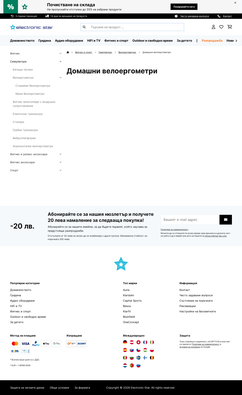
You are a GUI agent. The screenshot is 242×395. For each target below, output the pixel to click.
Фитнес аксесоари (22, 162)
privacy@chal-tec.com (216, 236)
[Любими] (221, 27)
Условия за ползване (189, 347)
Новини (232, 40)
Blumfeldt (129, 316)
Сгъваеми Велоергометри (32, 85)
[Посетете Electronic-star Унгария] (145, 350)
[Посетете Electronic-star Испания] (125, 350)
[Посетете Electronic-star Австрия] (132, 342)
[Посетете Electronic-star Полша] (152, 350)
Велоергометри (23, 77)
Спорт (14, 170)
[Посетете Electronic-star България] (132, 358)
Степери (18, 122)
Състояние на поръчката (196, 300)
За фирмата (82, 387)
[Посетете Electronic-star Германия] (125, 342)
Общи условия (59, 387)
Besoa (127, 306)
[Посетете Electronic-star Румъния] (125, 358)
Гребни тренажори (25, 130)
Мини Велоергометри (29, 93)
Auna (126, 290)
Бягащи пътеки (23, 69)
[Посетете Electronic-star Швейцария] (138, 342)
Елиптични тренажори (28, 114)
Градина (15, 295)
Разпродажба (212, 40)
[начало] (71, 52)
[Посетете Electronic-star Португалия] (132, 365)
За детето (17, 322)
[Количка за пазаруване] (229, 27)
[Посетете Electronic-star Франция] (145, 342)
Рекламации (187, 306)
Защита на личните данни (27, 387)
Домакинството (20, 290)
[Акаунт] (213, 27)
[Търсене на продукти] (132, 27)
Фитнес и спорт (84, 52)
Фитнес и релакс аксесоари (28, 154)
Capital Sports (132, 300)
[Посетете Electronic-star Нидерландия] (125, 365)
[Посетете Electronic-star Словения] (138, 365)
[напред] (236, 40)
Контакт (227, 16)
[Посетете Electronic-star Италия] (152, 342)
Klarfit (127, 311)
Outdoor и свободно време (28, 316)
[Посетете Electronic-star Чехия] (138, 350)
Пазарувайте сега (184, 6)
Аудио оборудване (22, 300)
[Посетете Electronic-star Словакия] (132, 350)
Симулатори (18, 61)
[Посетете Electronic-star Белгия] (152, 358)
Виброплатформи (24, 138)
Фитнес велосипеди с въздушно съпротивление (34, 103)
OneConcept (131, 322)
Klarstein (128, 295)
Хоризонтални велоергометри (33, 146)
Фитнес (15, 53)
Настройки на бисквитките (197, 311)
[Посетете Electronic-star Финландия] (145, 358)
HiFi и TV (16, 306)
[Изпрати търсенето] (84, 27)
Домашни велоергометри (157, 52)
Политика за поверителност (174, 229)
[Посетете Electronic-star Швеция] (138, 358)
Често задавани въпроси (194, 16)
